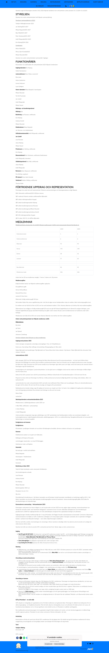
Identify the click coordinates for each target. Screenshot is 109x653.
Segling (43, 2)
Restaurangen (55, 2)
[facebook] (17, 638)
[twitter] (20, 638)
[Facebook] (87, 643)
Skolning (23, 2)
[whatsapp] (24, 638)
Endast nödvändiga (59, 644)
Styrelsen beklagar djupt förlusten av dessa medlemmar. (31, 337)
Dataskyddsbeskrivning (22, 650)
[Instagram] (92, 643)
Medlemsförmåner (54, 6)
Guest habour (98, 2)
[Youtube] (89, 643)
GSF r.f (13, 2)
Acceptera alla (48, 644)
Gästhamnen (68, 2)
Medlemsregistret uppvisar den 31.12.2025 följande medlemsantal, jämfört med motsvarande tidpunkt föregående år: (47, 225)
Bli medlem (40, 6)
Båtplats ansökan (83, 2)
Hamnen (33, 2)
